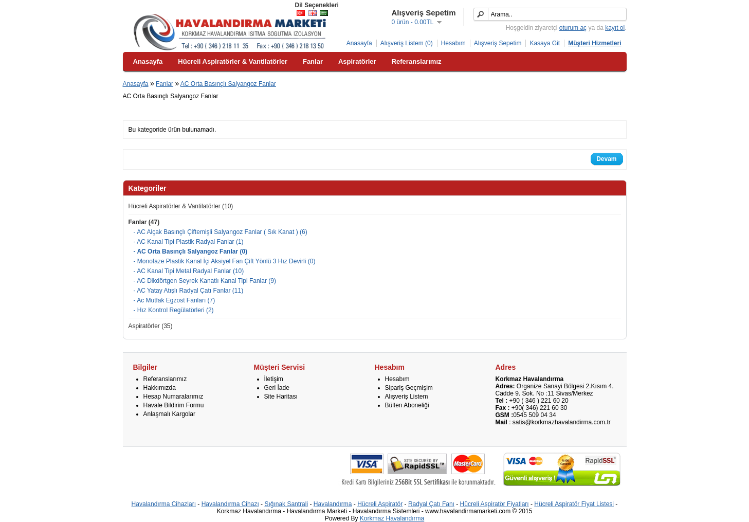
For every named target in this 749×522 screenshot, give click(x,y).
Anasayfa (359, 43)
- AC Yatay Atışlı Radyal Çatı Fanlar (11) (189, 290)
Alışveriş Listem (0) (406, 43)
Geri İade (276, 387)
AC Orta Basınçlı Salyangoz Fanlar (228, 83)
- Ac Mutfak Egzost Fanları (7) (174, 300)
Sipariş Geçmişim (409, 387)
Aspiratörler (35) (151, 326)
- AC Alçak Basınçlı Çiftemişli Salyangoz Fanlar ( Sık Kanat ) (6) (220, 232)
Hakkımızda (159, 387)
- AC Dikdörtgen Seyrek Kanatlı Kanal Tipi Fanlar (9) (205, 280)
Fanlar (313, 61)
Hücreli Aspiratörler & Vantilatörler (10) (181, 206)
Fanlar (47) (144, 222)
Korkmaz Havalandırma (392, 518)
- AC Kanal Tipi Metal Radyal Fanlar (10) (189, 271)
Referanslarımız (165, 379)
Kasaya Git (544, 43)
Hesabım (453, 43)
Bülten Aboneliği (407, 405)
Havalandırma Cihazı (230, 504)
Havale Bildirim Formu (173, 405)
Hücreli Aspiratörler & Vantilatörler (232, 61)
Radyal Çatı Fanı (431, 504)
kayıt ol (615, 27)
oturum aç (573, 27)
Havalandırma (333, 504)
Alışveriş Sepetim (498, 43)
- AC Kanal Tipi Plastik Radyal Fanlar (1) (189, 241)
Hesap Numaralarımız (173, 396)
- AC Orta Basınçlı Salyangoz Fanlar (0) (191, 251)
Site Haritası (281, 396)
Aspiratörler (357, 61)
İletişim (273, 379)
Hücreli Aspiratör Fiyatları (494, 504)
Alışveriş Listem (406, 396)
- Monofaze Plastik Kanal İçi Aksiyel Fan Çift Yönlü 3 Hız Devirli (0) (225, 261)
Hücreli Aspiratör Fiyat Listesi (574, 504)
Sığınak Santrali (286, 504)
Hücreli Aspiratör (380, 504)
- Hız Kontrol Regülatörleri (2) (174, 310)
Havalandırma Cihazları (164, 504)
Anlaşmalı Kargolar (169, 414)
